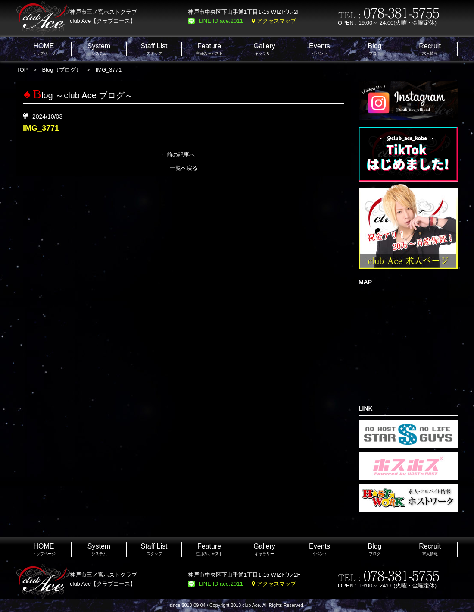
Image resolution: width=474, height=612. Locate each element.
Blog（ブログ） (61, 69)
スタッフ (154, 49)
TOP (22, 69)
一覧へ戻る (184, 168)
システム (98, 49)
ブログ (374, 49)
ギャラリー (264, 49)
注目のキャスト (209, 49)
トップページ (44, 49)
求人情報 (430, 49)
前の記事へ (181, 154)
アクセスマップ (276, 21)
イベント (319, 49)
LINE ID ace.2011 (221, 21)
